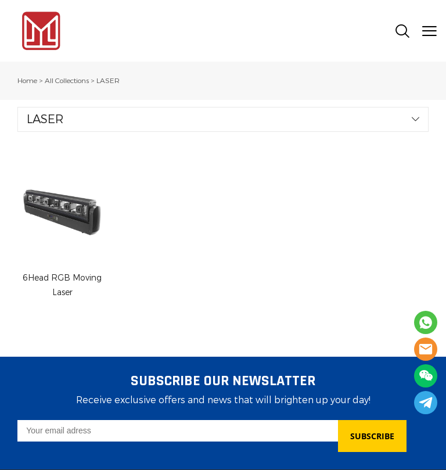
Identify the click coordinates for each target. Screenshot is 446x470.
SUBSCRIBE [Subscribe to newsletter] (372, 436)
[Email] (177, 431)
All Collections (67, 80)
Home (27, 80)
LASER (108, 80)
